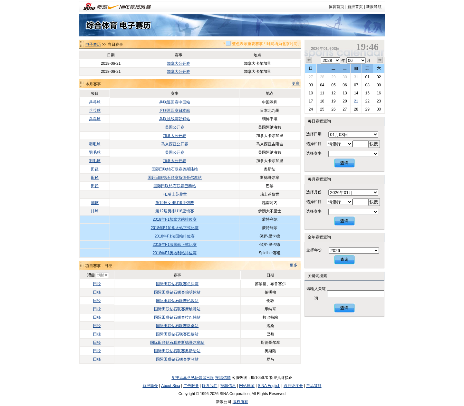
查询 (344, 162)
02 (379, 77)
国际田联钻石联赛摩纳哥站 (177, 309)
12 (333, 93)
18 (322, 101)
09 (379, 85)
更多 (296, 83)
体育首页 (336, 7)
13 (345, 93)
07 (356, 85)
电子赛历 (93, 44)
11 (322, 93)
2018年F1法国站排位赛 (175, 236)
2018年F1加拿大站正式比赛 (175, 228)
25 (322, 109)
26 (333, 109)
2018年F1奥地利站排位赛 (175, 253)
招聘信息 (228, 385)
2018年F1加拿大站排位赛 (175, 219)
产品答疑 (314, 385)
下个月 (380, 60)
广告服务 (191, 385)
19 (333, 101)
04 (322, 85)
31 (356, 77)
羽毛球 (95, 144)
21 (356, 101)
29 (333, 77)
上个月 (309, 60)
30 (345, 77)
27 (311, 77)
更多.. (295, 265)
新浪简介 (150, 385)
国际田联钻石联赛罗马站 (177, 359)
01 (367, 77)
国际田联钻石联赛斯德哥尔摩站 (175, 177)
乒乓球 (95, 102)
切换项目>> (97, 275)
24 (311, 109)
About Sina (170, 385)
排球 (95, 202)
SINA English (269, 385)
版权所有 (240, 402)
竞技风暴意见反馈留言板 (192, 377)
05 (333, 85)
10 (311, 93)
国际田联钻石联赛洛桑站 (177, 326)
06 (345, 85)
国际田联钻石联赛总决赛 (177, 284)
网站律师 (247, 385)
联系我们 (210, 385)
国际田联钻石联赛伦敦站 (177, 300)
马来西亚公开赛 (174, 144)
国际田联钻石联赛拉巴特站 (177, 317)
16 (379, 93)
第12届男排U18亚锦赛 (174, 211)
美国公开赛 (174, 127)
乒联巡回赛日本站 (174, 110)
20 (345, 101)
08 (367, 85)
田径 (95, 169)
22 (367, 101)
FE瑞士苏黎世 (174, 194)
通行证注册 (293, 385)
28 (322, 77)
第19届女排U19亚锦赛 (174, 202)
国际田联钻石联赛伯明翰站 (177, 292)
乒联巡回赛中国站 (174, 102)
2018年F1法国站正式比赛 (175, 244)
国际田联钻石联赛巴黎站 (174, 186)
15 (367, 93)
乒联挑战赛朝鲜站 (174, 119)
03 (311, 85)
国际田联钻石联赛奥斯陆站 (174, 169)
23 (379, 101)
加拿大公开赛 (178, 63)
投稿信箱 (223, 377)
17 (311, 101)
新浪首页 (355, 7)
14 (356, 93)
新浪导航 (374, 7)
